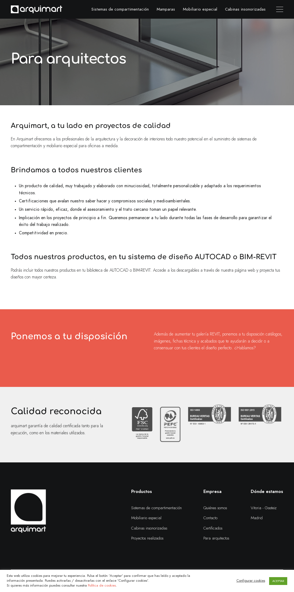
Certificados (212, 528)
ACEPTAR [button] (278, 581)
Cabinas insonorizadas (245, 9)
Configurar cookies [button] (250, 581)
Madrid (257, 518)
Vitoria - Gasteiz (263, 508)
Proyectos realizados (147, 538)
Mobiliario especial (200, 9)
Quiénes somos (215, 508)
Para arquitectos (216, 538)
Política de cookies (102, 585)
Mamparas (166, 9)
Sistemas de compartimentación (120, 9)
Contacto (210, 518)
